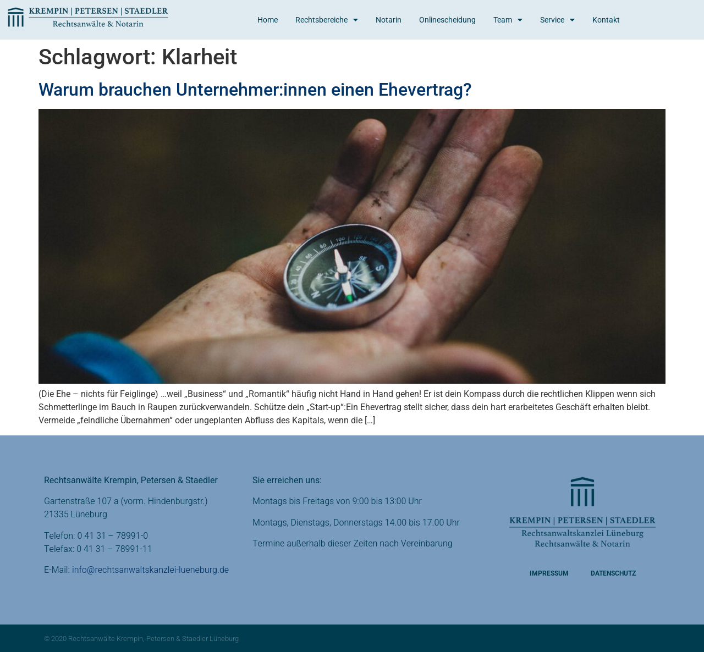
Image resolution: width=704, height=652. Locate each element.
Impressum (549, 573)
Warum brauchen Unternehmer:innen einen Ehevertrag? (255, 89)
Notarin (389, 19)
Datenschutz (613, 573)
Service (557, 19)
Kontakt (606, 19)
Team (507, 19)
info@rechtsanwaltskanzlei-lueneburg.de (150, 570)
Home (267, 19)
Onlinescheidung (447, 19)
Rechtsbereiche (326, 19)
